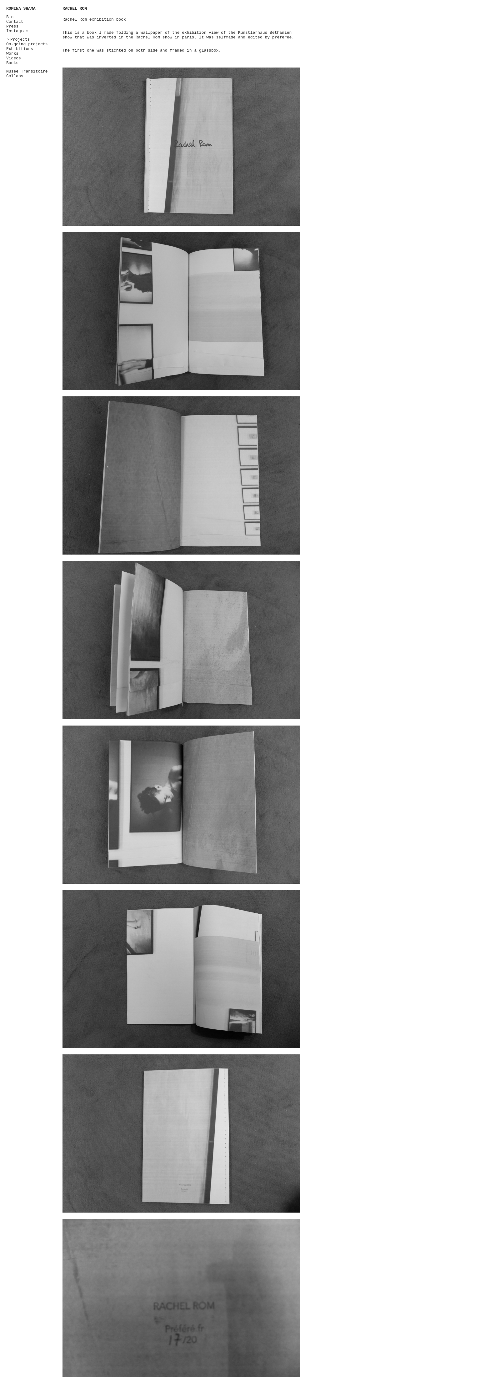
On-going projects (27, 44)
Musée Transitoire (27, 71)
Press (12, 26)
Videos (13, 58)
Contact (14, 21)
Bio (9, 17)
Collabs (14, 76)
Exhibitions (19, 49)
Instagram (17, 31)
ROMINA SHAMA (21, 8)
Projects (20, 39)
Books (12, 63)
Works (12, 53)
